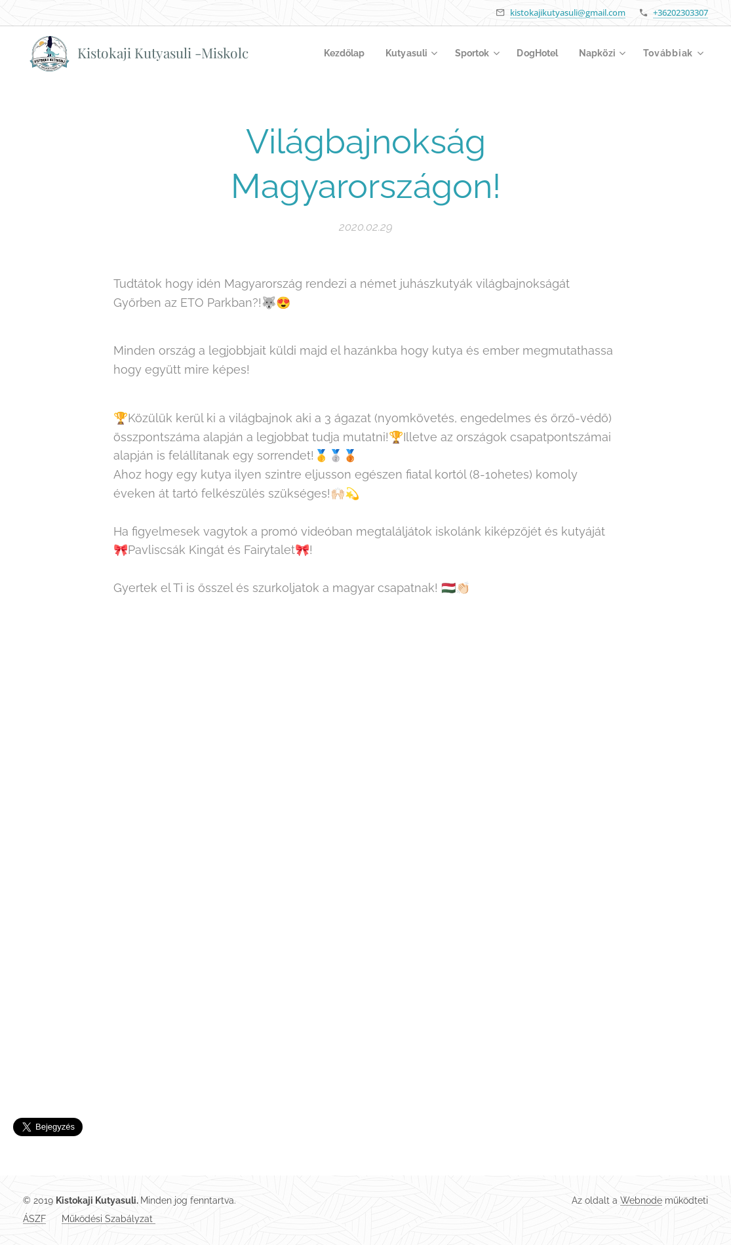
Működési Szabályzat (108, 1219)
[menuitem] (333, 53)
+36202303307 (680, 12)
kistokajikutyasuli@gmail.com (567, 12)
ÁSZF (34, 1219)
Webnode (641, 1200)
